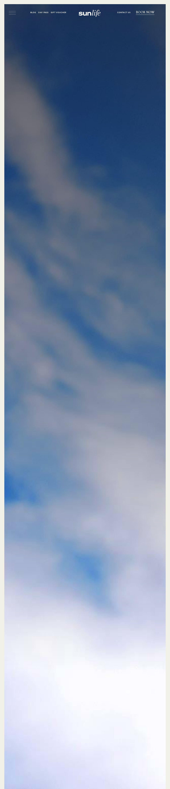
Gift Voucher (58, 12)
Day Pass (43, 12)
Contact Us (123, 12)
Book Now (145, 12)
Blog (33, 12)
